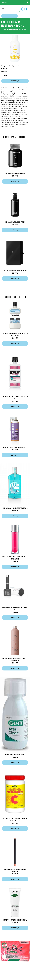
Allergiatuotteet (9, 16)
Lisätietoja (15, 81)
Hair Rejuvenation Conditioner (15, 222)
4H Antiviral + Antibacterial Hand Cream (15, 271)
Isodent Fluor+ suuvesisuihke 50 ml (15, 447)
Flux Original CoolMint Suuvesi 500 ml (15, 508)
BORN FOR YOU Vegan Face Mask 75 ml (15, 920)
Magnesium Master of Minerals (15, 173)
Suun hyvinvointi (14, 66)
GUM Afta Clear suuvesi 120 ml (15, 755)
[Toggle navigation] (3, 9)
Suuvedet (22, 66)
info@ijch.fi (4, 2)
